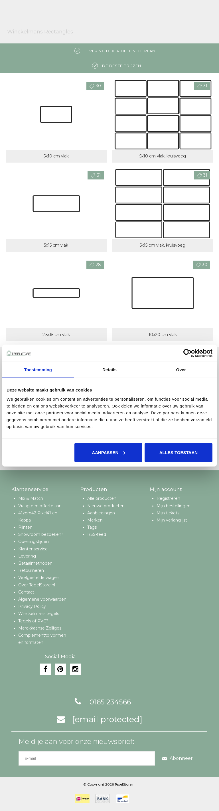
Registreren (168, 498)
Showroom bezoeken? (40, 534)
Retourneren (31, 570)
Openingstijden (33, 541)
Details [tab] (109, 369)
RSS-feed (96, 534)
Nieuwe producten (106, 505)
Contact (26, 592)
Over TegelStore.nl (36, 585)
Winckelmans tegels (38, 613)
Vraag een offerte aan (40, 505)
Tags (92, 527)
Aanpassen (108, 452)
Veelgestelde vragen (38, 577)
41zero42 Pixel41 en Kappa (37, 516)
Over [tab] (181, 369)
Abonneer (177, 758)
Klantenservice (33, 549)
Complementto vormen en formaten (42, 639)
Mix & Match (30, 498)
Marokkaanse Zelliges (39, 628)
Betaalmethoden (35, 563)
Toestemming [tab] (38, 369)
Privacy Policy (32, 606)
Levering (27, 556)
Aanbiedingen (101, 513)
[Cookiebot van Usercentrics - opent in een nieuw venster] (187, 353)
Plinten (25, 527)
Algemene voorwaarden (42, 599)
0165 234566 (101, 702)
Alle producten (101, 498)
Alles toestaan (178, 452)
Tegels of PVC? (33, 621)
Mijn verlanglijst (172, 520)
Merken (95, 520)
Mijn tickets (168, 513)
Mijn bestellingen (173, 505)
